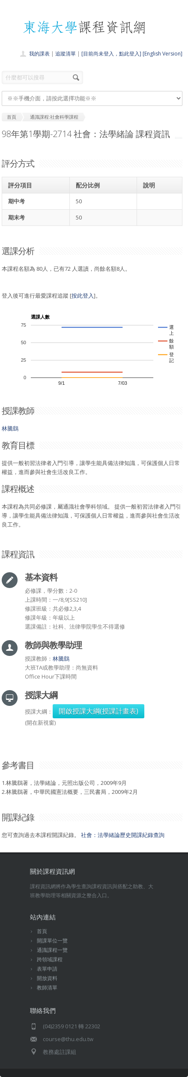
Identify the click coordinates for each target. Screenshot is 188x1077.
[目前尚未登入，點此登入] (111, 53)
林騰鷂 (10, 428)
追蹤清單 (65, 53)
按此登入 (83, 295)
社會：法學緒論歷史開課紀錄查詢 (122, 835)
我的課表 (39, 53)
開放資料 (47, 978)
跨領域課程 (50, 959)
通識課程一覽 (52, 950)
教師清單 (47, 987)
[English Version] (162, 53)
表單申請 (47, 968)
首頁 (42, 931)
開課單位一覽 (52, 940)
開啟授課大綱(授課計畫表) (98, 711)
